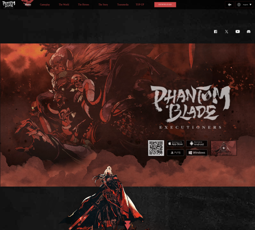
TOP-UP (140, 4)
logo (8, 4)
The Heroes (83, 4)
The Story (103, 4)
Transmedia (122, 4)
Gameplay (45, 4)
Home (28, 4)
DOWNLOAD (164, 4)
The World (64, 4)
